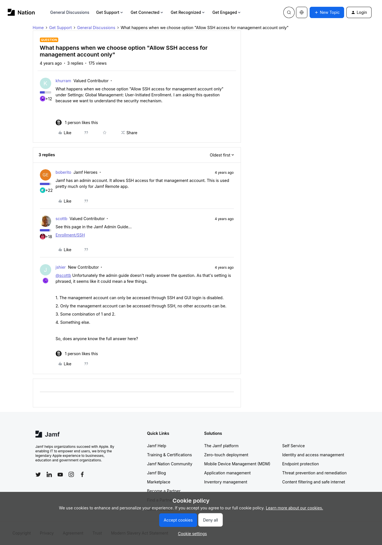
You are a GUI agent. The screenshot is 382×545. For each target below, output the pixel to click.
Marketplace (158, 481)
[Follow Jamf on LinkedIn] (49, 474)
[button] (327, 12)
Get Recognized (188, 12)
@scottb (63, 275)
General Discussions (69, 12)
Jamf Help (156, 445)
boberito (63, 172)
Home (38, 27)
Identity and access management (313, 454)
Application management (227, 472)
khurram (63, 80)
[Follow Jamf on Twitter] (38, 474)
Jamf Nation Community (169, 463)
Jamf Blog (156, 472)
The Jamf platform (221, 445)
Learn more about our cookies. (294, 507)
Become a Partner (163, 490)
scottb (62, 218)
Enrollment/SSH (70, 235)
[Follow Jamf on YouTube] (60, 474)
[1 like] (77, 122)
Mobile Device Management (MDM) (237, 463)
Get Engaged (226, 12)
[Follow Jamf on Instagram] (71, 474)
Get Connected (147, 12)
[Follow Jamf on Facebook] (82, 474)
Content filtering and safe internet (313, 481)
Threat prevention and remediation (314, 472)
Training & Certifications (169, 454)
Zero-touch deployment (226, 454)
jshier (61, 267)
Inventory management (225, 481)
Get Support (110, 12)
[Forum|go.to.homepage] (21, 12)
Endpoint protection (300, 463)
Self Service (293, 445)
